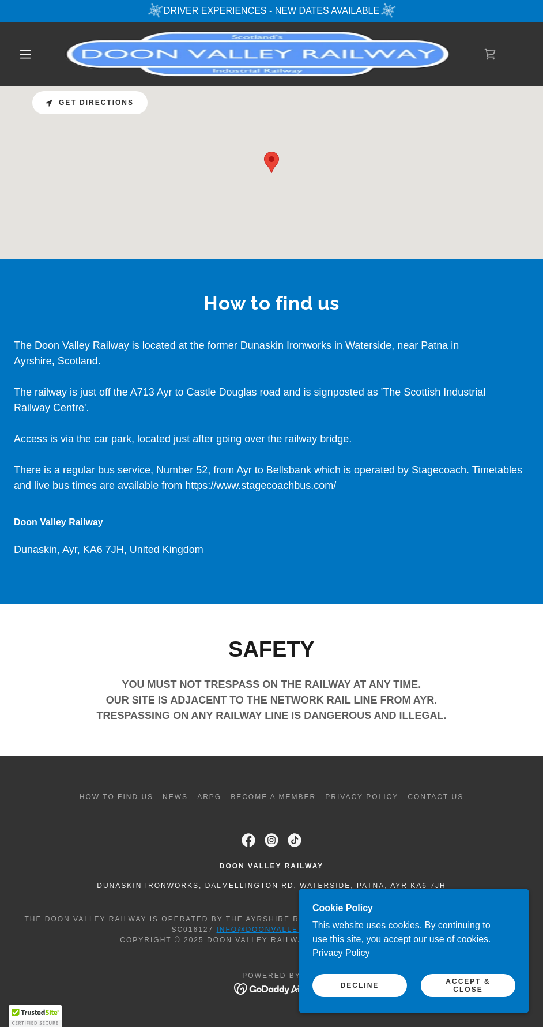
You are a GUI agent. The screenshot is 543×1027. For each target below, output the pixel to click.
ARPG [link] (209, 797)
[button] (25, 54)
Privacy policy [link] (361, 797)
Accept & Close (468, 985)
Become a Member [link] (273, 797)
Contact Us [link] (435, 797)
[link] (257, 54)
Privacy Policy (341, 953)
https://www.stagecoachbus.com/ (260, 485)
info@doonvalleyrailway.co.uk (294, 930)
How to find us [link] (116, 797)
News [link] (175, 797)
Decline (360, 985)
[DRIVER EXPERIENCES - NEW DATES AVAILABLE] (271, 11)
